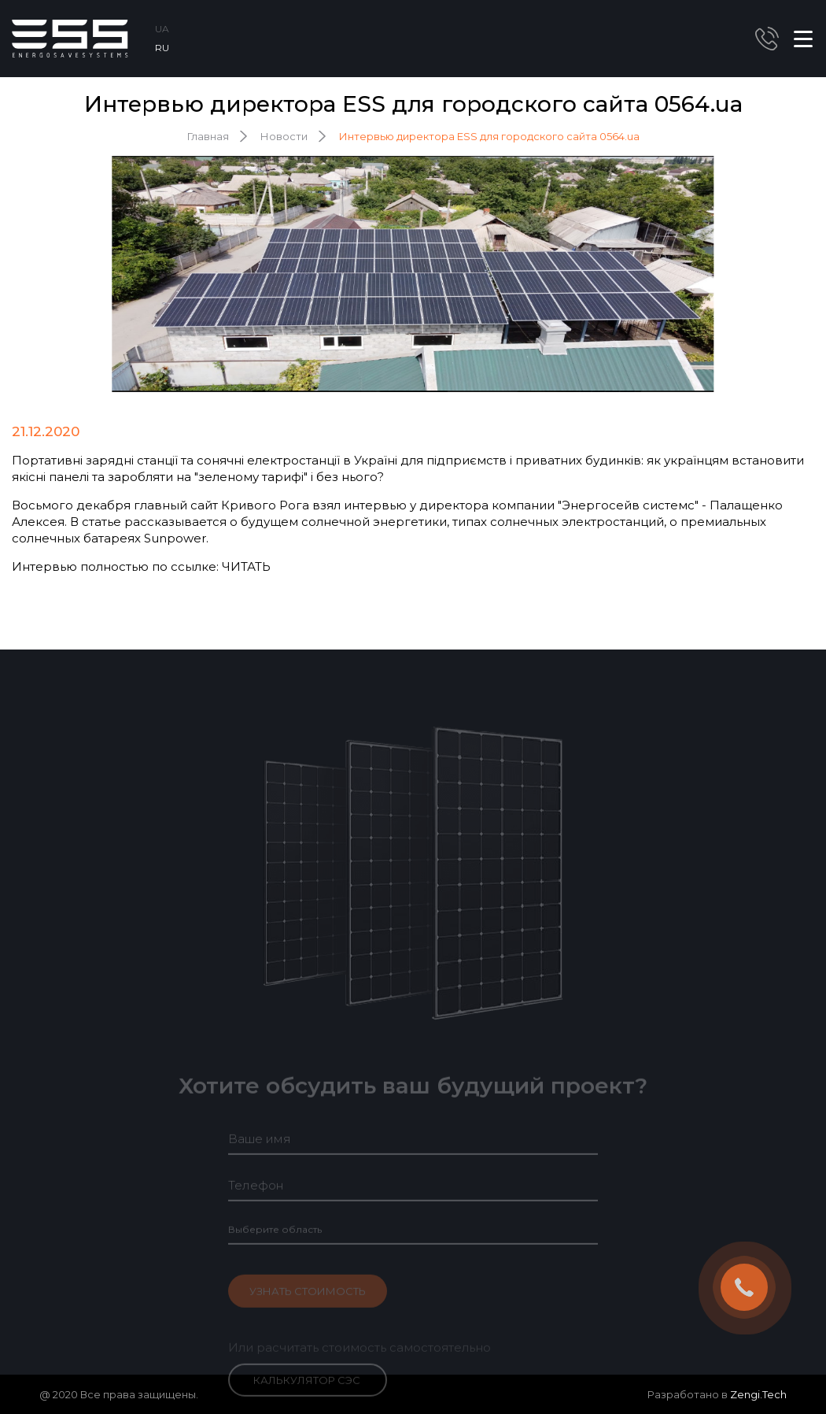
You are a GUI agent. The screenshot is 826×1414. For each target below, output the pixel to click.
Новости (284, 136)
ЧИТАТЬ (246, 566)
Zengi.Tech (758, 1394)
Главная (208, 136)
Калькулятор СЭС (306, 1389)
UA (162, 29)
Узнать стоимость (307, 1300)
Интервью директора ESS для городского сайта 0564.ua (489, 136)
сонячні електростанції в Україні (297, 460)
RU (162, 48)
